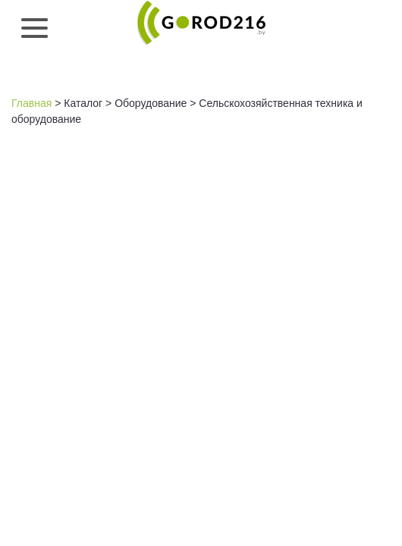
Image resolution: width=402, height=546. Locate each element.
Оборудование (151, 103)
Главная (31, 103)
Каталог (83, 103)
